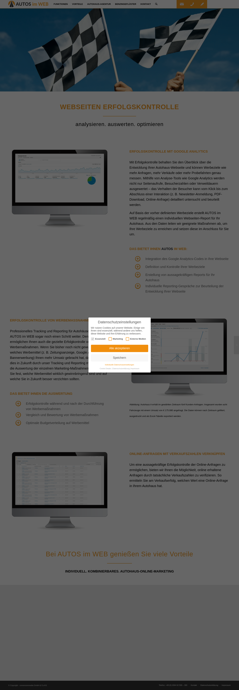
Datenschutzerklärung (121, 369)
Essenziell (98, 338)
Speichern (119, 357)
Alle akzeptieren (119, 348)
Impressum (135, 369)
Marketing (116, 338)
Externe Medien (136, 338)
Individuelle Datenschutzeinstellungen (119, 365)
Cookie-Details (105, 369)
